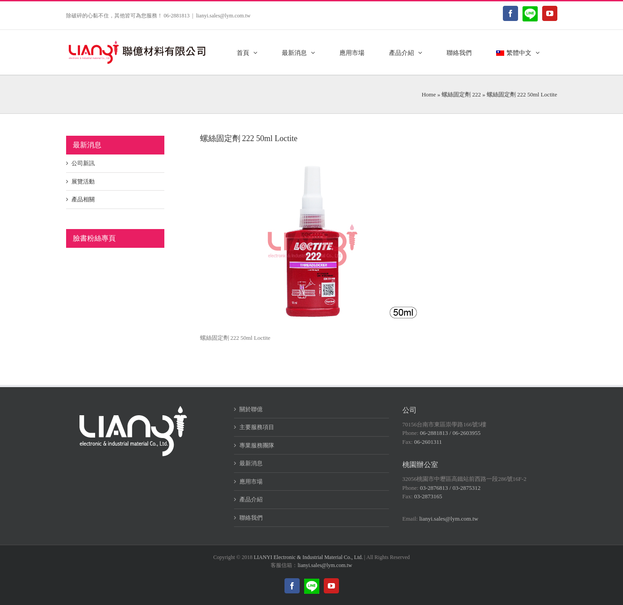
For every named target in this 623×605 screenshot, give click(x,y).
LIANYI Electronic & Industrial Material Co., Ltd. (308, 557)
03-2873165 (428, 496)
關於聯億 (251, 409)
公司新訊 (83, 163)
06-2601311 (428, 441)
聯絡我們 (251, 517)
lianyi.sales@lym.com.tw (223, 16)
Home (429, 94)
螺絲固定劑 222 (461, 94)
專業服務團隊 (256, 445)
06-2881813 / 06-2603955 (450, 433)
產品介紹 (251, 499)
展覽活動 (83, 181)
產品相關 (83, 199)
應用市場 (251, 481)
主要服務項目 (256, 427)
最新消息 (251, 463)
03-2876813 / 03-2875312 (450, 487)
